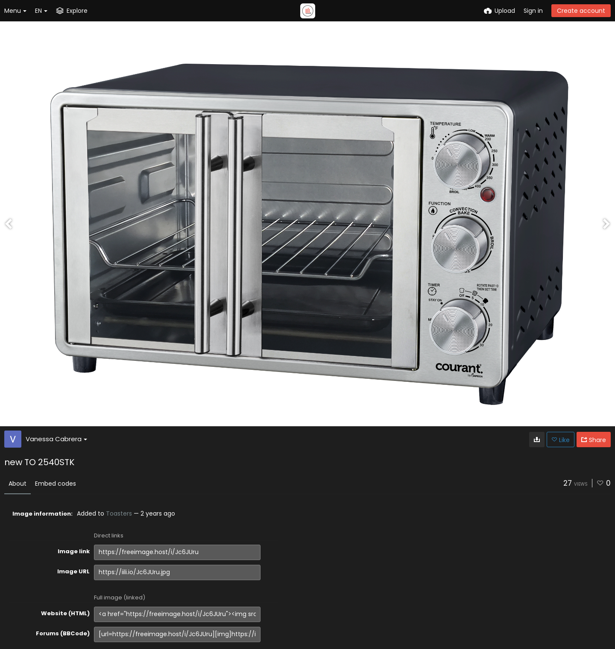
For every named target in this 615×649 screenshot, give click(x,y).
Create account (581, 10)
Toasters (119, 513)
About (17, 483)
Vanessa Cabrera (56, 438)
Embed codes (55, 483)
